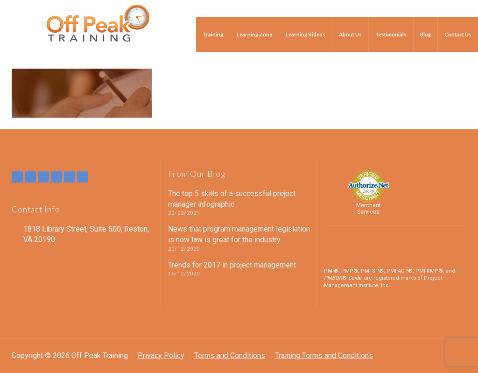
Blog (425, 34)
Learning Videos (305, 34)
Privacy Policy (161, 355)
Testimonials (391, 34)
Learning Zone (254, 34)
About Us (350, 34)
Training (213, 34)
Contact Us (457, 34)
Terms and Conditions (229, 355)
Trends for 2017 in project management (232, 264)
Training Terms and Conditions (324, 355)
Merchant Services (368, 208)
